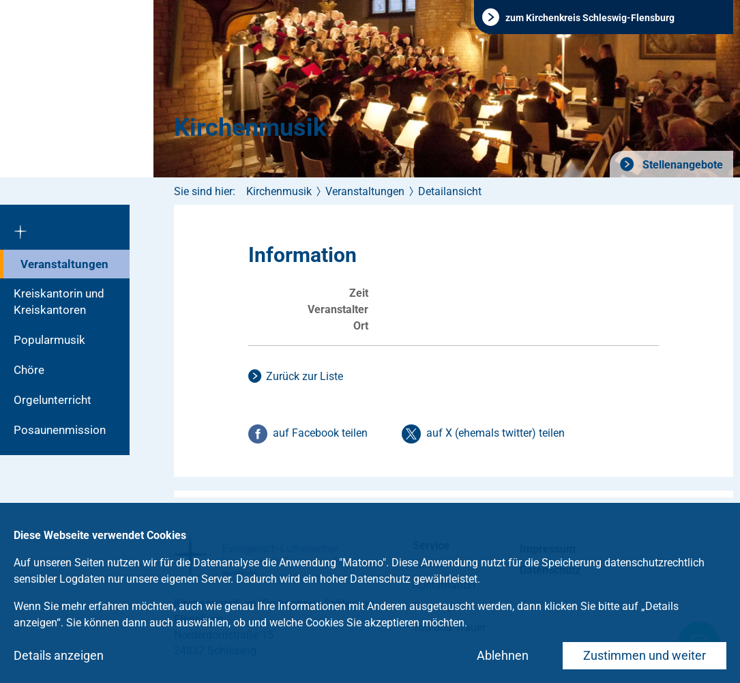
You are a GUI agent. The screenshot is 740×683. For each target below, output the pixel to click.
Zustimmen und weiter (644, 655)
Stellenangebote (681, 164)
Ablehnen (503, 655)
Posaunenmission (60, 430)
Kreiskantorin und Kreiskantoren (59, 302)
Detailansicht (450, 191)
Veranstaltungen (64, 264)
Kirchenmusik (250, 127)
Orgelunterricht (52, 400)
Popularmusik (49, 340)
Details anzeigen (59, 655)
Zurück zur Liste (304, 376)
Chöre (29, 370)
